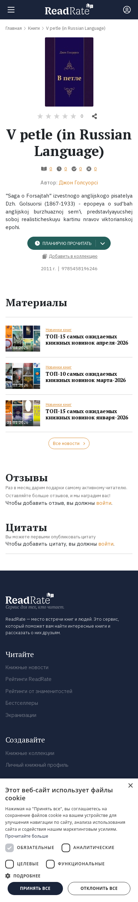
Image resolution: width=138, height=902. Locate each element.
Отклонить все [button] (99, 888)
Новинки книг (59, 329)
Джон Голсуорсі (78, 182)
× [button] (130, 786)
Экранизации (21, 715)
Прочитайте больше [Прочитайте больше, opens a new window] (26, 836)
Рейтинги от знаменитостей (39, 691)
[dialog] (69, 840)
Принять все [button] (35, 888)
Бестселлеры (22, 703)
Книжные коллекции (30, 753)
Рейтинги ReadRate (29, 679)
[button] (69, 875)
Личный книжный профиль (37, 765)
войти (103, 503)
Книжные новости (27, 667)
